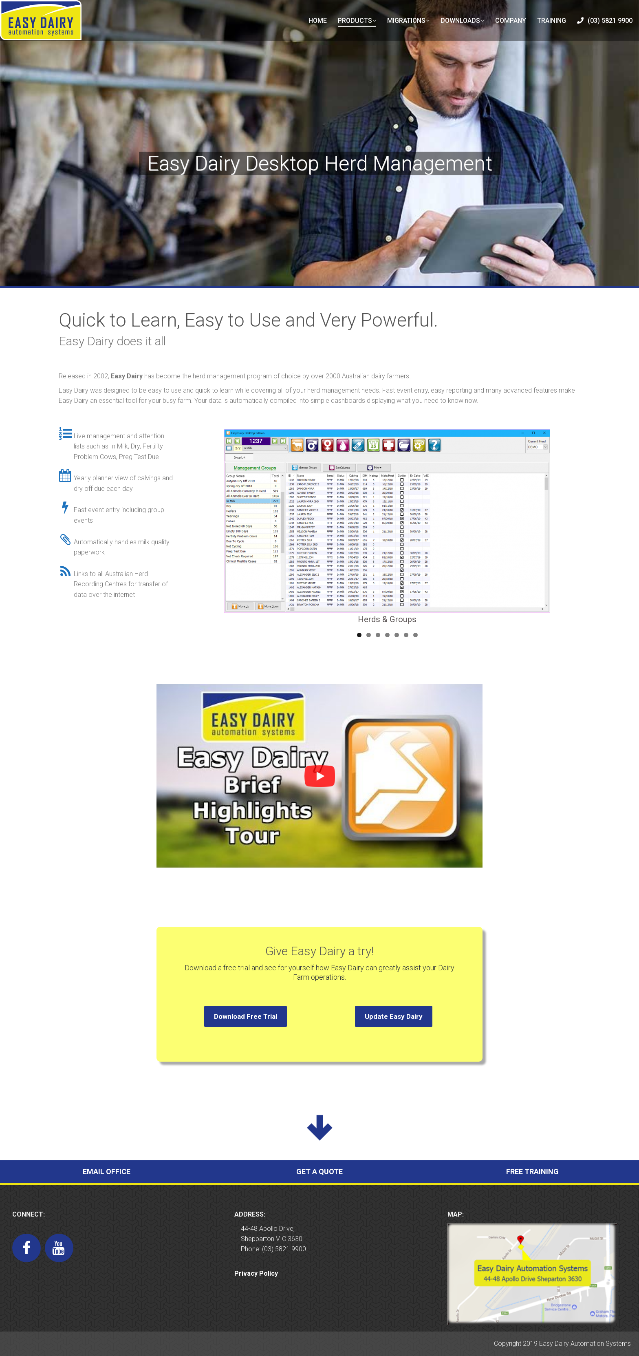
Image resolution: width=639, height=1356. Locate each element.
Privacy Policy (256, 1273)
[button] (319, 776)
